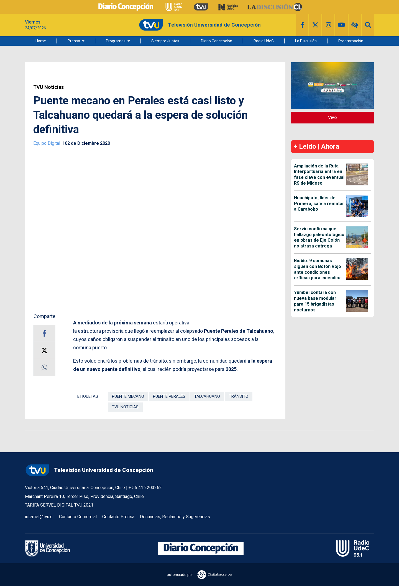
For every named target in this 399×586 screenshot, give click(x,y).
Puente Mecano (128, 396)
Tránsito (238, 396)
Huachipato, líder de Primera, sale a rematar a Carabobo (319, 203)
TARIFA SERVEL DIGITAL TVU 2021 (59, 505)
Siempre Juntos (165, 41)
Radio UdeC (264, 41)
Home (40, 41)
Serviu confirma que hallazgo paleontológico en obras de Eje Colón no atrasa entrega (319, 237)
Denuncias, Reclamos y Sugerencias (175, 516)
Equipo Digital (47, 143)
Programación (350, 41)
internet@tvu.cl (39, 516)
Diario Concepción (216, 41)
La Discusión (306, 41)
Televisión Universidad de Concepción (89, 470)
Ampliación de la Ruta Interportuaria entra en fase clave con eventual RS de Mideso (319, 174)
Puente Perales (169, 396)
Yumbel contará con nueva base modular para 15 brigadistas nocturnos (315, 301)
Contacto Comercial (78, 516)
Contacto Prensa (118, 516)
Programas (116, 41)
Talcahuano (207, 396)
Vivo (332, 117)
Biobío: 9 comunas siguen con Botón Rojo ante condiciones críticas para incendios (318, 269)
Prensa (74, 41)
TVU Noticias (48, 87)
